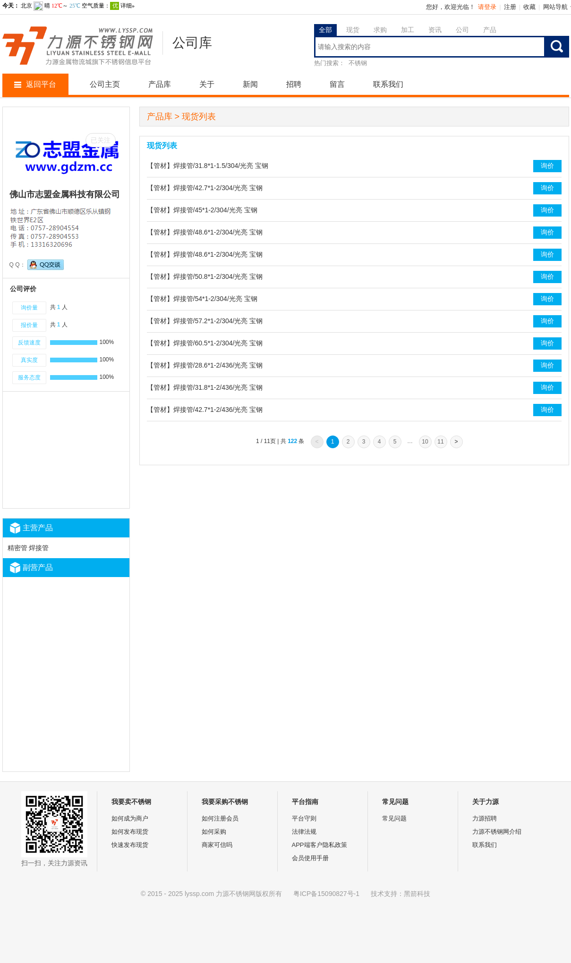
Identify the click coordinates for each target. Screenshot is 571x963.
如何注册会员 (220, 818)
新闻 (250, 84)
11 (440, 441)
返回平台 (35, 84)
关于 (206, 84)
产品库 (159, 84)
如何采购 (214, 831)
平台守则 (304, 818)
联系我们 (388, 84)
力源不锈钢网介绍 (496, 831)
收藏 (529, 6)
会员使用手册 (310, 858)
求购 (380, 29)
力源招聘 (484, 818)
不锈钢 (358, 63)
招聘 (293, 84)
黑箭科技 (417, 893)
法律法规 (304, 831)
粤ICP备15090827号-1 (326, 893)
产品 (489, 29)
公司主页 (105, 84)
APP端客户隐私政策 (319, 844)
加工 (407, 29)
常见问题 (394, 818)
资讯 (435, 29)
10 (425, 441)
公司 (462, 29)
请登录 (487, 6)
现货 (352, 29)
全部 (325, 29)
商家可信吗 (217, 844)
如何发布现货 (129, 831)
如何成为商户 (129, 818)
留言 (337, 84)
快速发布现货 (129, 844)
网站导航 (555, 6)
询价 (547, 165)
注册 (510, 6)
